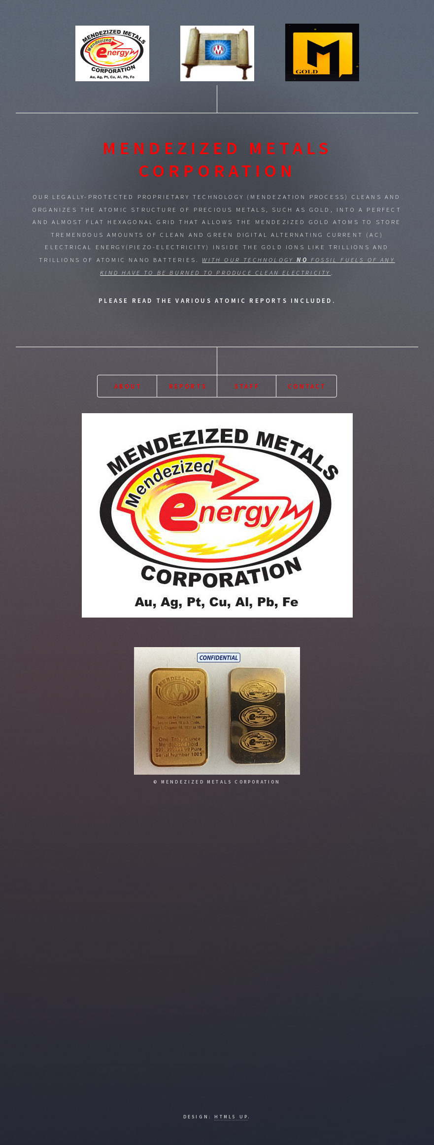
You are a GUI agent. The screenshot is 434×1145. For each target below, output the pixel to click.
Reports (188, 386)
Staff (247, 386)
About (128, 386)
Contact (307, 386)
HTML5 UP (231, 1117)
